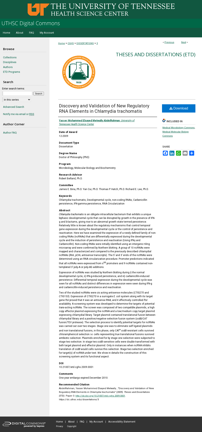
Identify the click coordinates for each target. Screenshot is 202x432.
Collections (9, 57)
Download (178, 108)
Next (183, 42)
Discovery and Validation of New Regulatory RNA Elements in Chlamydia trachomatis (104, 108)
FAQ (82, 421)
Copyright (71, 426)
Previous (169, 42)
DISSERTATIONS (85, 43)
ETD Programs (11, 71)
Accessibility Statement (121, 421)
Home (61, 43)
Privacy (59, 426)
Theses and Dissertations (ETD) (155, 54)
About (71, 421)
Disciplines (9, 62)
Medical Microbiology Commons (178, 127)
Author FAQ (10, 132)
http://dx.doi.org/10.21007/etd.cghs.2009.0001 (100, 395)
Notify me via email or (18, 114)
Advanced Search (13, 106)
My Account (96, 421)
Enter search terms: (13, 88)
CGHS (71, 43)
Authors (8, 67)
